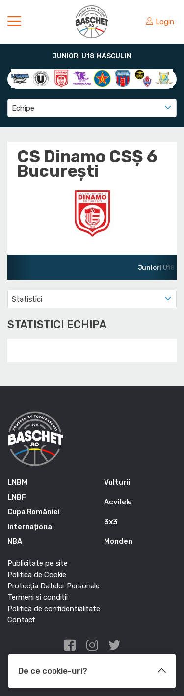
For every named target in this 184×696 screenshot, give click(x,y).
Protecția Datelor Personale (53, 586)
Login (160, 21)
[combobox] (92, 108)
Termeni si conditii (37, 597)
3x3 (111, 521)
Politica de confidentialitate (53, 608)
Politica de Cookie (36, 574)
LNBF (16, 497)
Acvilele (118, 502)
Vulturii (117, 482)
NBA (14, 541)
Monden (118, 541)
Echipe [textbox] (23, 108)
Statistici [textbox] (27, 299)
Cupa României (33, 511)
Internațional (30, 526)
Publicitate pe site (37, 563)
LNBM (17, 482)
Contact (21, 619)
